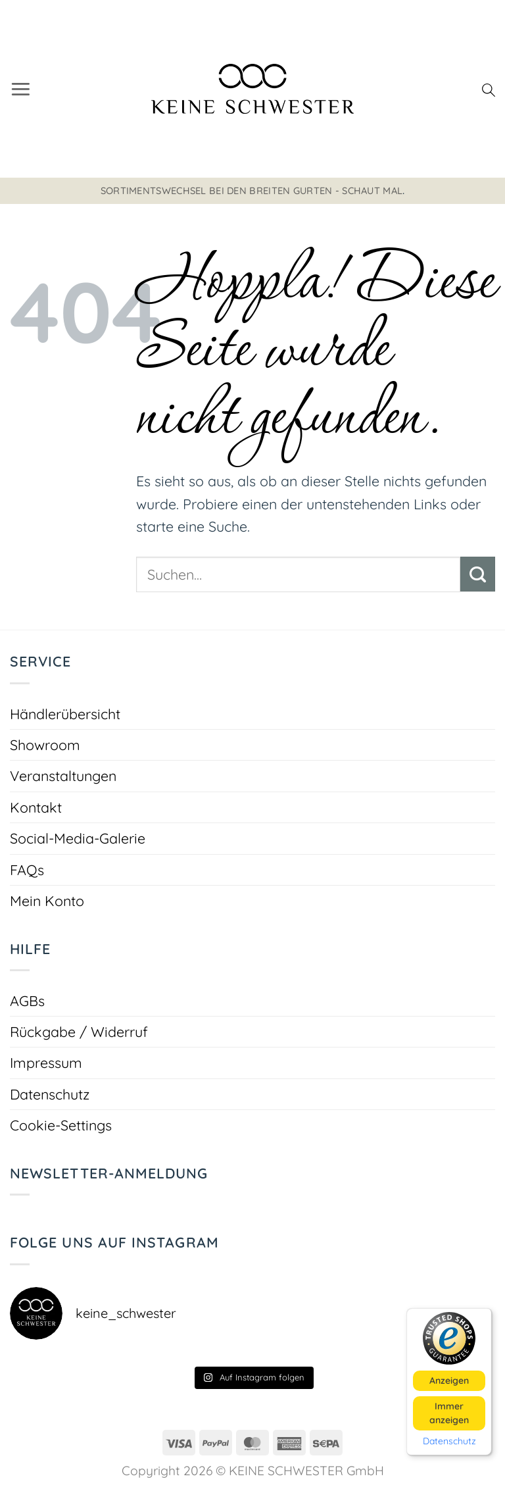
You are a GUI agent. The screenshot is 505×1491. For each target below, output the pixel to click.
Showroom (45, 744)
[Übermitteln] (477, 574)
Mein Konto (47, 900)
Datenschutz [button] (449, 1440)
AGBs (27, 1000)
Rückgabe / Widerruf (79, 1031)
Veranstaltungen (63, 775)
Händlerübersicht (65, 713)
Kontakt (36, 807)
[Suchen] (488, 88)
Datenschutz (49, 1094)
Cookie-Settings (61, 1125)
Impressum (46, 1062)
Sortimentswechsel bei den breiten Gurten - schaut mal (252, 190)
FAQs (27, 869)
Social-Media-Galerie (77, 838)
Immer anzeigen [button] (449, 1412)
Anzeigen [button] (449, 1380)
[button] (21, 88)
